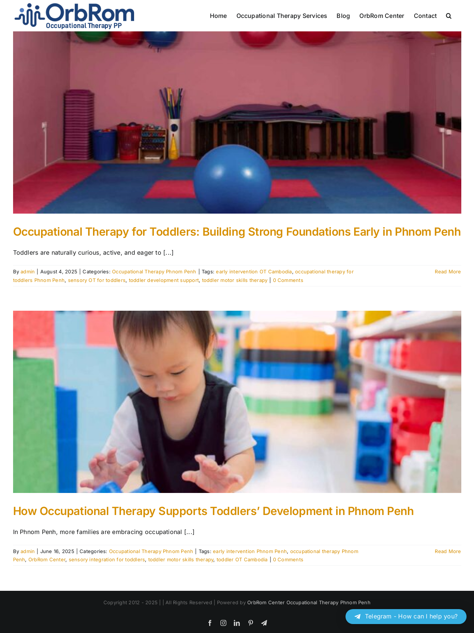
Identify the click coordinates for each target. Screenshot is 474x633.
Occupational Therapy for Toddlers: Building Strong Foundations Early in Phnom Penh (237, 231)
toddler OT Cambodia (242, 559)
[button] (449, 15)
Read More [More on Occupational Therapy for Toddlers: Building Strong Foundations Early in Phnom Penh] (448, 271)
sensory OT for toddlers (97, 280)
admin (28, 271)
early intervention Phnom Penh (250, 551)
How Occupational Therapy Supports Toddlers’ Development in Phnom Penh (213, 511)
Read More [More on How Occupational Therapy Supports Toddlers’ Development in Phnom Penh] (448, 551)
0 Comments (288, 280)
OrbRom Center (46, 559)
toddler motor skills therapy (235, 280)
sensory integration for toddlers (107, 559)
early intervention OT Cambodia (254, 271)
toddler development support (164, 280)
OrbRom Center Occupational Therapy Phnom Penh (309, 602)
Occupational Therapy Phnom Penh (154, 271)
